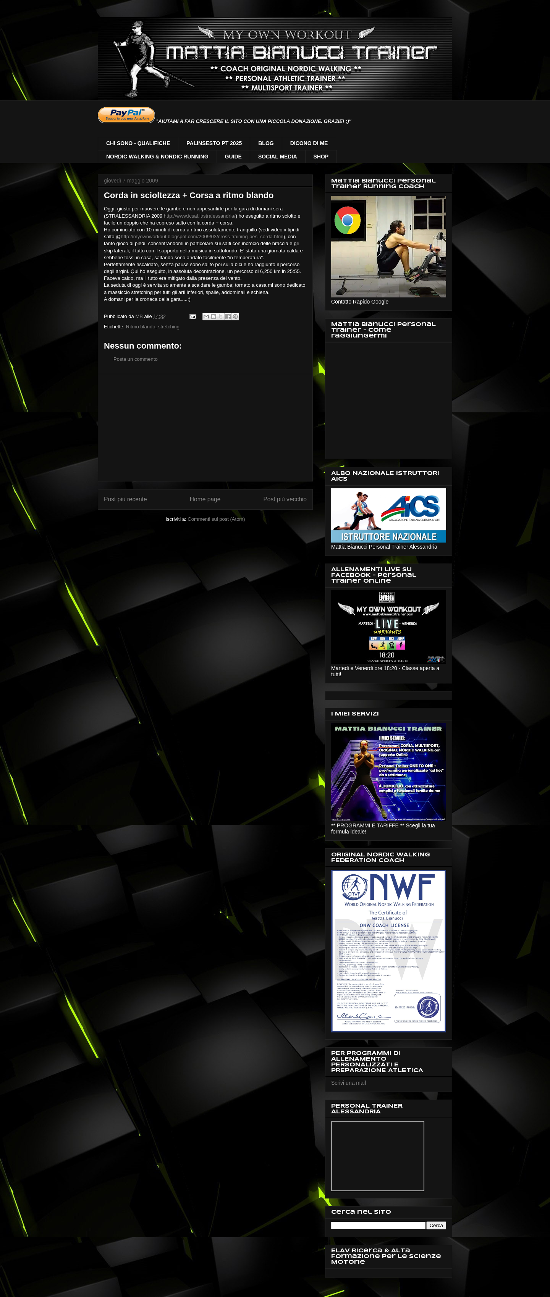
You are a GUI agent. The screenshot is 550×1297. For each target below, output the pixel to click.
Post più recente (125, 499)
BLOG (265, 143)
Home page (205, 499)
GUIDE (233, 156)
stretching (169, 326)
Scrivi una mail (348, 1083)
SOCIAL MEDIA (277, 156)
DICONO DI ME (309, 143)
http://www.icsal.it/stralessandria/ (200, 216)
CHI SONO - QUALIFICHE (138, 143)
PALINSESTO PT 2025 (214, 143)
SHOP (321, 156)
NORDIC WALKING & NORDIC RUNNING (157, 156)
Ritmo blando (140, 326)
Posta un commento (135, 359)
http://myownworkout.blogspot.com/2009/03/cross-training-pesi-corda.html (202, 236)
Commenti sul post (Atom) (216, 519)
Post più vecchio (285, 499)
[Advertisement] (205, 427)
